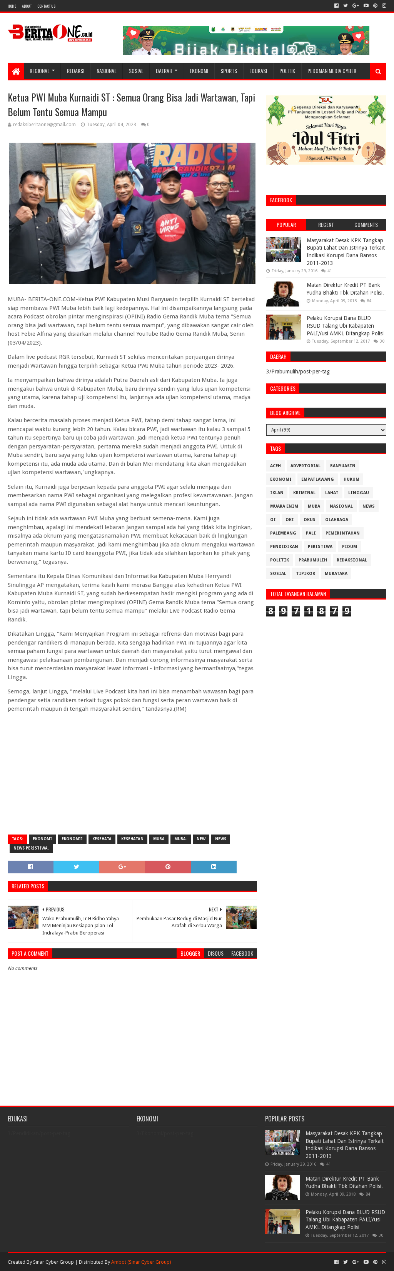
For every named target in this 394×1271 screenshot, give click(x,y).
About (27, 6)
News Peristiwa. (31, 848)
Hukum (351, 479)
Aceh (275, 465)
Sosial (136, 71)
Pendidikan (284, 546)
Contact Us (46, 6)
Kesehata (102, 839)
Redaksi (75, 71)
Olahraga (336, 519)
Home (12, 6)
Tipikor (305, 573)
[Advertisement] (132, 773)
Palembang (283, 533)
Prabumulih (313, 560)
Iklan (277, 492)
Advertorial (305, 465)
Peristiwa (320, 546)
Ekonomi (199, 71)
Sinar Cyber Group (53, 1262)
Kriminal (304, 492)
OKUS (310, 519)
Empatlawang (317, 479)
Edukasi (258, 71)
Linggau (358, 492)
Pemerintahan (343, 533)
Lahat (332, 492)
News (220, 839)
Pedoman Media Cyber (331, 71)
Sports (228, 71)
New (201, 839)
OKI (289, 519)
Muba (159, 839)
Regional (40, 71)
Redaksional (352, 560)
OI (273, 519)
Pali (311, 533)
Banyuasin (343, 465)
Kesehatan (132, 839)
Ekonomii (72, 839)
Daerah (164, 71)
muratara (336, 573)
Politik (287, 71)
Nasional (107, 71)
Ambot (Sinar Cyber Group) (141, 1262)
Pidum (349, 546)
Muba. (180, 839)
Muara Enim (284, 506)
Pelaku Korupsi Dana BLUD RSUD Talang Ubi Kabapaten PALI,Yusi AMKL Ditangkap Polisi (345, 325)
